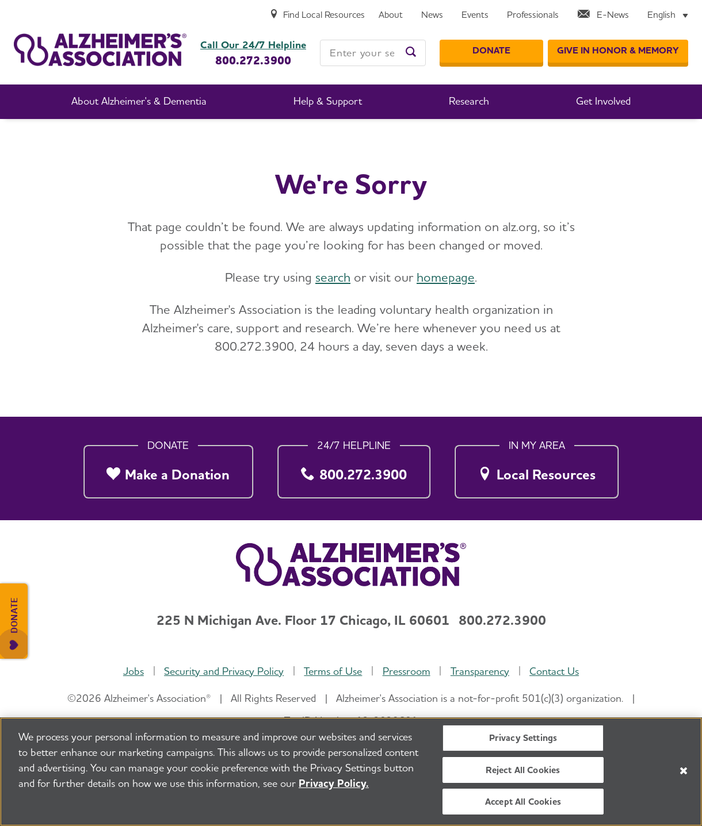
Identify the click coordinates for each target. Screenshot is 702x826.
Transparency (480, 671)
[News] (432, 15)
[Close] (683, 770)
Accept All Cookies (523, 801)
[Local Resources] (536, 468)
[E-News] (603, 15)
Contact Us (554, 671)
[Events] (475, 15)
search (332, 277)
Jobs (133, 671)
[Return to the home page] (100, 49)
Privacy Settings (523, 737)
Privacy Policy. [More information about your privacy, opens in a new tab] (334, 783)
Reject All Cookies (523, 769)
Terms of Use (333, 671)
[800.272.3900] (353, 468)
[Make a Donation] (168, 468)
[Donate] (491, 51)
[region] (351, 771)
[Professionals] (533, 15)
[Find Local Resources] (317, 15)
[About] (390, 15)
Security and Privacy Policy (224, 671)
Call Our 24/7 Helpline (253, 45)
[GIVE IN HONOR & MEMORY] (618, 51)
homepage (446, 277)
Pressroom (406, 671)
